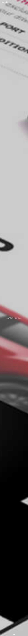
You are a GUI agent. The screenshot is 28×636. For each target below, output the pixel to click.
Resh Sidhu (4, 2)
